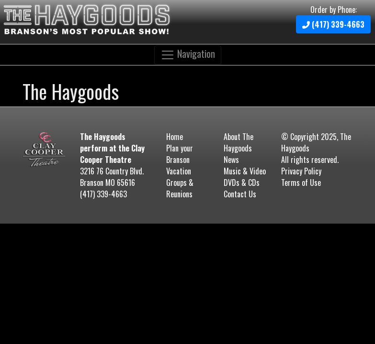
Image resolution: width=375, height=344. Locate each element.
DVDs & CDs (242, 182)
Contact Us (240, 194)
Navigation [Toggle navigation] (187, 54)
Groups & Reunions (179, 188)
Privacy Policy (301, 171)
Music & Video (245, 171)
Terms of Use (301, 182)
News (231, 159)
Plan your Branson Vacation (179, 159)
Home (174, 136)
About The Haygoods (238, 142)
